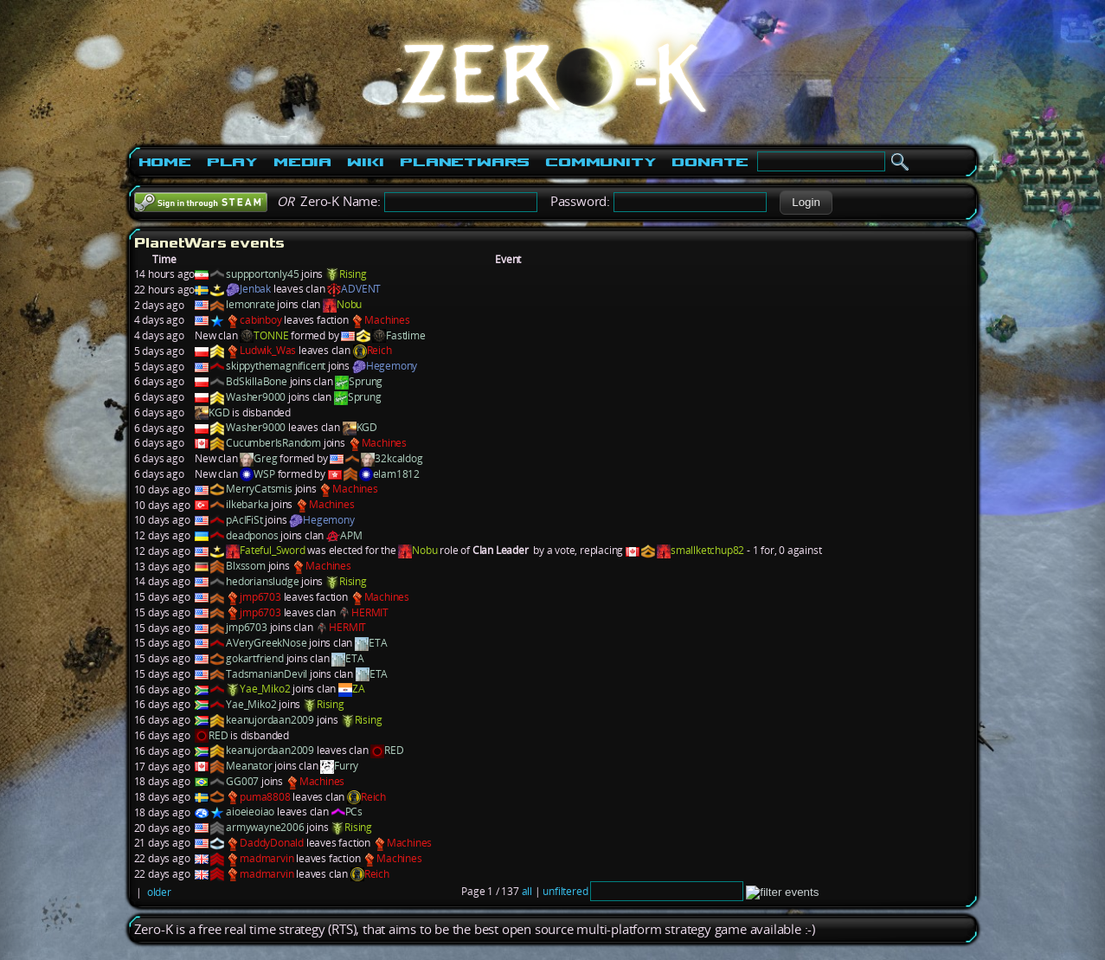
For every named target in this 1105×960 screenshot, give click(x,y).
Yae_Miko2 (265, 688)
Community (600, 162)
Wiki (365, 162)
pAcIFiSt (244, 519)
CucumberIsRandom (273, 442)
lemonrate (250, 304)
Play (232, 162)
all (527, 891)
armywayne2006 (265, 827)
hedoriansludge (262, 581)
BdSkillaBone (256, 381)
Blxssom (246, 565)
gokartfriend (255, 658)
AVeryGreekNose (266, 642)
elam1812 (396, 474)
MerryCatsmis (259, 488)
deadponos (252, 535)
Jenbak (255, 288)
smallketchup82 (707, 550)
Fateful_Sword (272, 550)
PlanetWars (465, 162)
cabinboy (260, 319)
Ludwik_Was (268, 350)
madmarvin (266, 858)
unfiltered (565, 891)
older (159, 892)
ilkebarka (247, 504)
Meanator (249, 765)
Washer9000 (256, 397)
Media (302, 162)
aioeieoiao (250, 811)
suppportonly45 (262, 274)
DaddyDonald (272, 842)
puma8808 (265, 796)
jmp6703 (260, 597)
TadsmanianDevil (266, 674)
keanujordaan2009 (270, 719)
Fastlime (405, 335)
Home (164, 162)
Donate (709, 162)
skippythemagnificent (275, 365)
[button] (806, 202)
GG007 (242, 781)
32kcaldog (398, 458)
